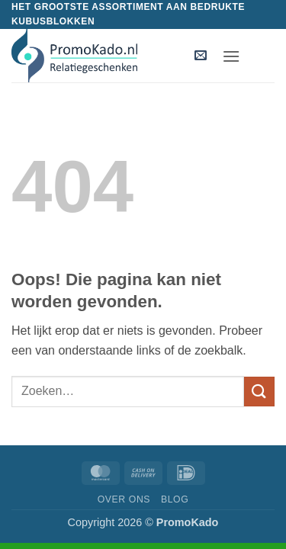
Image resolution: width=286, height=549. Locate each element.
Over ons (124, 499)
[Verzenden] (259, 391)
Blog (174, 499)
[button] (200, 56)
